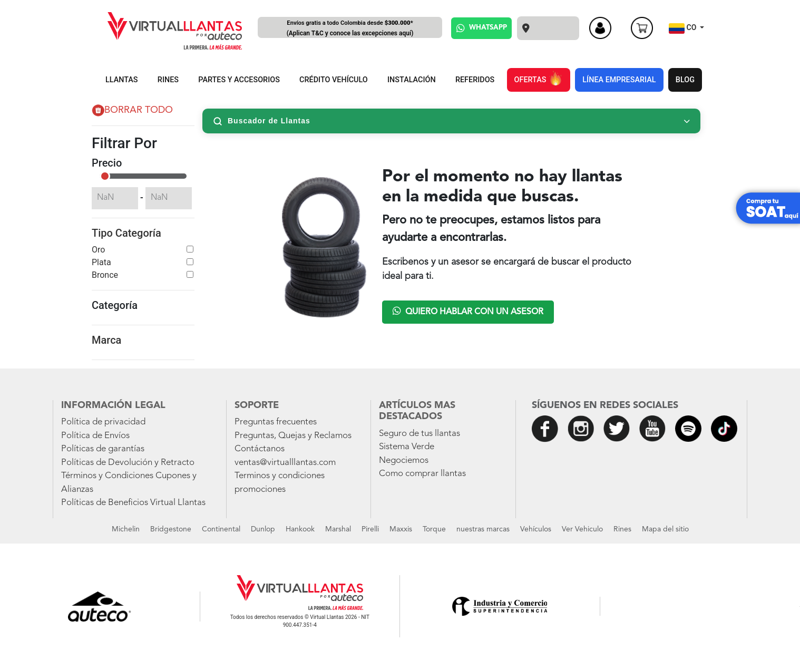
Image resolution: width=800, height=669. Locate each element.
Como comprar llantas (422, 473)
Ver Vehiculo (582, 529)
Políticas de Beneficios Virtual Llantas (133, 502)
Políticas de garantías (102, 448)
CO (683, 28)
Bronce (105, 275)
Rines (622, 529)
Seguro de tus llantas (419, 433)
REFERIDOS (474, 79)
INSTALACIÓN (411, 79)
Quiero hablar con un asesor (468, 311)
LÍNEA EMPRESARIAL (619, 79)
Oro (98, 250)
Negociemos (403, 460)
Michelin (126, 529)
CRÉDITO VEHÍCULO (333, 79)
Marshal (338, 529)
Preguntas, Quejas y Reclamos (293, 435)
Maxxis (400, 529)
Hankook (300, 529)
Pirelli (370, 529)
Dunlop (263, 529)
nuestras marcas (483, 529)
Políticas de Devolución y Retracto (127, 462)
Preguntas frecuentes (276, 422)
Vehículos (535, 529)
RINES (168, 79)
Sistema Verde (406, 446)
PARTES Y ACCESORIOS (239, 79)
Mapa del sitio (665, 529)
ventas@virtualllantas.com (285, 462)
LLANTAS (121, 79)
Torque (434, 529)
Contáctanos (260, 448)
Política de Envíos (95, 435)
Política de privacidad (103, 422)
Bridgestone (170, 529)
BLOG (685, 79)
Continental (221, 529)
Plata (101, 262)
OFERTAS (538, 78)
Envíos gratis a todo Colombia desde (350, 29)
